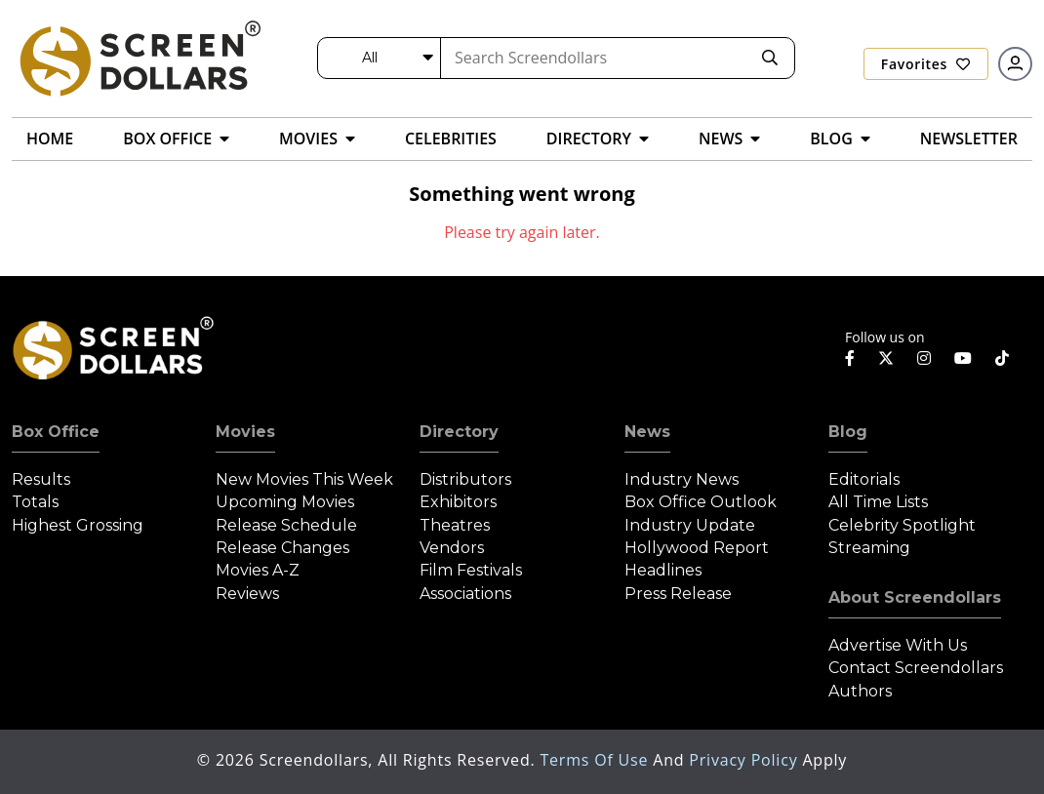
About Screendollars (914, 597)
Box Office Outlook (700, 502)
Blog (847, 431)
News (647, 431)
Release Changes (282, 547)
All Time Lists (878, 502)
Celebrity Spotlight (902, 525)
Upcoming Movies (285, 502)
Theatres (455, 525)
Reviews (247, 593)
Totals (35, 502)
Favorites (926, 64)
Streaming (869, 547)
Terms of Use (596, 760)
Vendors (452, 547)
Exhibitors (458, 502)
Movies (245, 431)
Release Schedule (286, 525)
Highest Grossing (77, 525)
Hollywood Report (696, 547)
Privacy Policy (745, 760)
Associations (465, 593)
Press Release (678, 593)
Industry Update (689, 525)
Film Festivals (471, 570)
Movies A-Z (258, 570)
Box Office (56, 431)
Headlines (663, 570)
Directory (459, 431)
